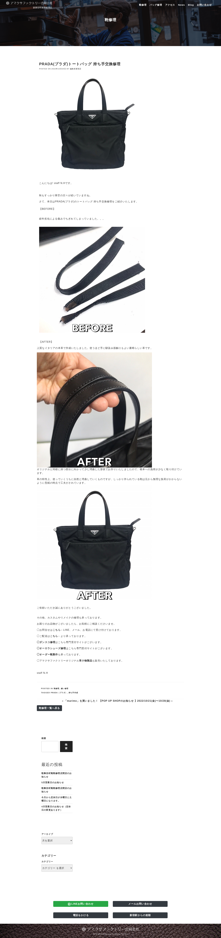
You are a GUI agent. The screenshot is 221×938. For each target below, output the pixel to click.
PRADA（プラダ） (59, 693)
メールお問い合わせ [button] (140, 904)
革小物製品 (85, 660)
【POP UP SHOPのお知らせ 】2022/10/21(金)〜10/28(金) (134, 701)
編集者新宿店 (75, 69)
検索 (43, 738)
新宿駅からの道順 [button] (140, 915)
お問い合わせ (204, 5)
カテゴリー (47, 861)
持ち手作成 (73, 693)
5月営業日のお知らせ (52, 782)
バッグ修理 (156, 5)
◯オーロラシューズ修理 (51, 648)
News (181, 5)
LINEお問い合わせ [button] (80, 904)
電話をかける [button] (81, 915)
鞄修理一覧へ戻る (49, 708)
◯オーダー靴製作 (47, 654)
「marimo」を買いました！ (81, 701)
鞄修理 (56, 688)
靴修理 (143, 5)
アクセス (170, 5)
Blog (191, 5)
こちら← (58, 630)
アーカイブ (47, 834)
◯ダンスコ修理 (46, 642)
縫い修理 (64, 688)
